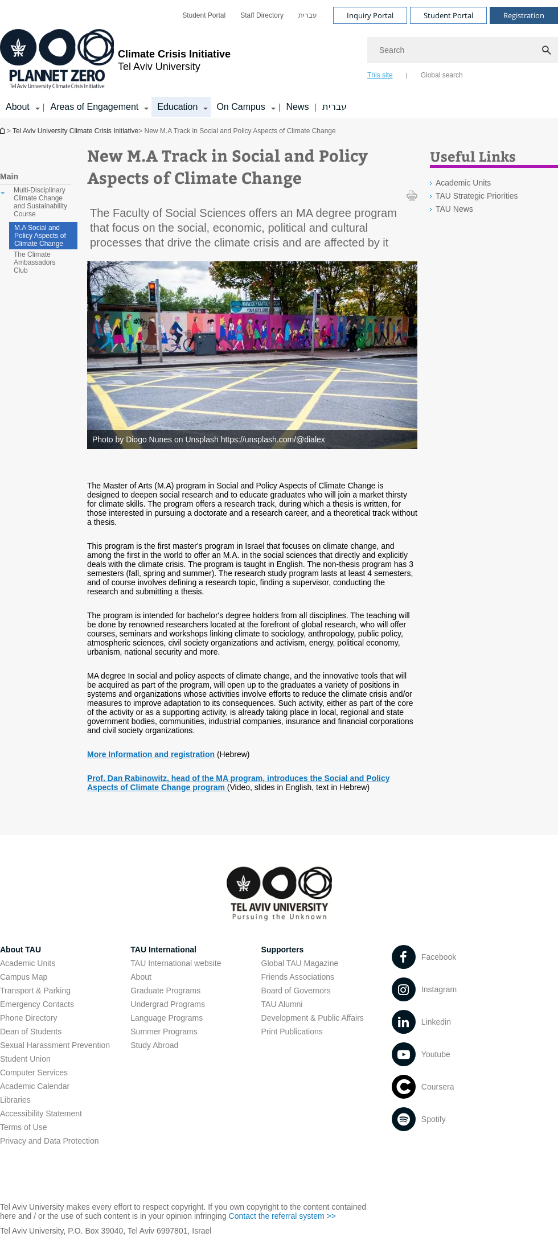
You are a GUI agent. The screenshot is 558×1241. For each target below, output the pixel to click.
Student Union (25, 1058)
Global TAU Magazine (300, 963)
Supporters (282, 949)
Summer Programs (163, 1031)
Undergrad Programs (167, 1004)
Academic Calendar (34, 1086)
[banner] (279, 59)
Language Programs (166, 1017)
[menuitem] (204, 15)
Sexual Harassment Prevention (55, 1045)
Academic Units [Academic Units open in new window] (463, 182)
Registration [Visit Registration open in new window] (523, 15)
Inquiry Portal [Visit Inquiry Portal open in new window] (370, 15)
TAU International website (175, 963)
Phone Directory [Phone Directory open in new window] (28, 1017)
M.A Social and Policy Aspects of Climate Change (40, 236)
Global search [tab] (442, 75)
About (140, 976)
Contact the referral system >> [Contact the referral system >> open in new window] (282, 1216)
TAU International (163, 949)
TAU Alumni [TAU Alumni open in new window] (282, 1004)
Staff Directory (262, 15)
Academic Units (27, 963)
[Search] (462, 50)
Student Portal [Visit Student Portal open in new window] (448, 15)
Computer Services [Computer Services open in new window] (34, 1072)
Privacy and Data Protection (49, 1140)
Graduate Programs (165, 990)
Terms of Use (23, 1127)
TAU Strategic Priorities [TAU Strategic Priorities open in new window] (477, 195)
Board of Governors (296, 990)
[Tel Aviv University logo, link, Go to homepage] (115, 60)
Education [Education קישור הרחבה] (177, 107)
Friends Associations (297, 976)
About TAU (20, 949)
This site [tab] (380, 75)
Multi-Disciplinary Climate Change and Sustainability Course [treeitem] (40, 202)
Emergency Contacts (37, 1004)
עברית (307, 15)
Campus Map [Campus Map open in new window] (23, 976)
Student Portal (203, 15)
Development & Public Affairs (312, 1017)
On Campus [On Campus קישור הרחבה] (240, 107)
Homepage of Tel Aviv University (3, 131)
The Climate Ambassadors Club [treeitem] (34, 262)
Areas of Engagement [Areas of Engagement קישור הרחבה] (94, 107)
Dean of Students (30, 1031)
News (297, 107)
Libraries (15, 1099)
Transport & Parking (35, 990)
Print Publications (292, 1031)
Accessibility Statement (41, 1113)
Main (9, 176)
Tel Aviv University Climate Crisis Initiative (75, 131)
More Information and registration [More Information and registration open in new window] (151, 754)
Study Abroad (154, 1045)
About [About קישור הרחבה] (18, 107)
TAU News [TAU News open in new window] (454, 208)
